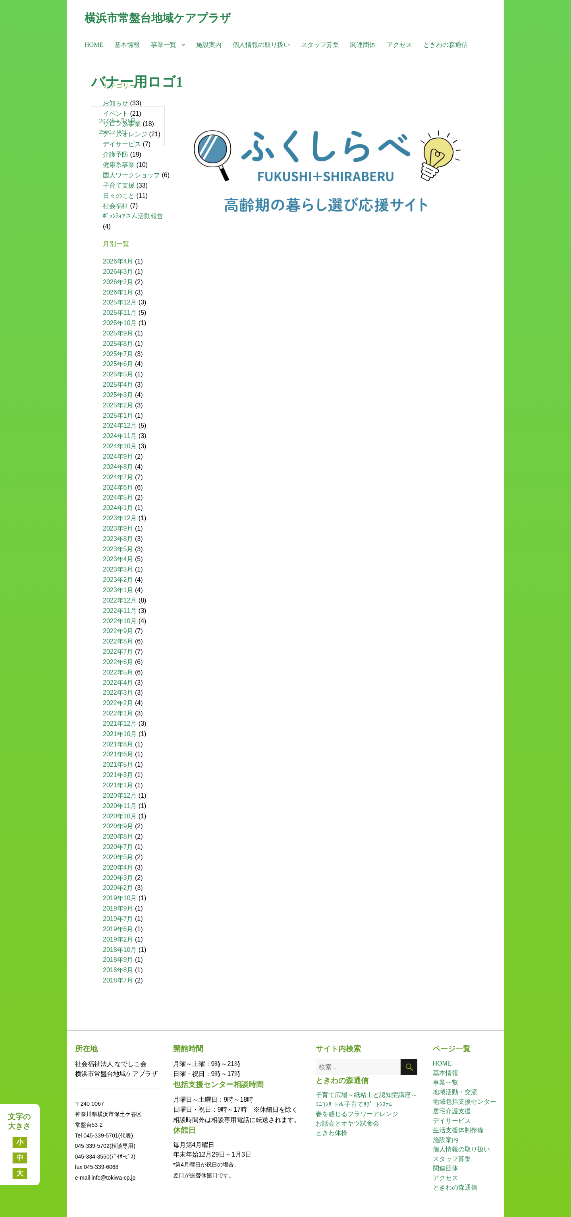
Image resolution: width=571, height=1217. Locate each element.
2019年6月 (118, 929)
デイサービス (452, 1120)
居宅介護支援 (452, 1111)
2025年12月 (120, 302)
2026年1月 (118, 292)
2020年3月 (118, 877)
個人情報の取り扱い (261, 44)
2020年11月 (120, 805)
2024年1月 (118, 507)
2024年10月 (120, 446)
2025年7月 (118, 354)
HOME (94, 44)
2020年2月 (118, 887)
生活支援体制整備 (458, 1130)
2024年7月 (118, 477)
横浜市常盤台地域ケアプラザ (158, 18)
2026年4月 (118, 261)
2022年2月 (118, 703)
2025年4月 (118, 384)
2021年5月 (118, 764)
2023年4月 (118, 559)
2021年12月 (120, 723)
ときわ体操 (331, 1133)
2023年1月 (118, 590)
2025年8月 (118, 343)
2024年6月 (118, 487)
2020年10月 (120, 816)
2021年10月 (120, 734)
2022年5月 (118, 672)
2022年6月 (118, 662)
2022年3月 (118, 692)
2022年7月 (118, 651)
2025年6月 (118, 363)
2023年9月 (118, 528)
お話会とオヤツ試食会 (347, 1123)
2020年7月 (118, 846)
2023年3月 (118, 569)
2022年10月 (120, 621)
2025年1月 (118, 415)
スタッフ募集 (320, 44)
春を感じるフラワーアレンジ (357, 1113)
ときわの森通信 (445, 44)
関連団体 (363, 44)
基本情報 (127, 44)
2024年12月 (120, 425)
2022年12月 (120, 600)
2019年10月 (120, 898)
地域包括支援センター (464, 1101)
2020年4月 (118, 867)
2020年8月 (118, 836)
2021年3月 (118, 774)
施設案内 (209, 44)
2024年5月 (118, 497)
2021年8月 (118, 744)
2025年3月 (118, 394)
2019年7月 (118, 918)
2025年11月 (120, 312)
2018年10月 (120, 949)
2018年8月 (118, 970)
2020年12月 (120, 795)
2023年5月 (118, 549)
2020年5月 (118, 857)
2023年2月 (118, 579)
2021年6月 (118, 754)
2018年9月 (118, 959)
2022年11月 (120, 610)
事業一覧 (163, 44)
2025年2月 (118, 405)
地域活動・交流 (455, 1092)
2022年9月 (118, 631)
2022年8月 (118, 641)
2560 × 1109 (113, 131)
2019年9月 (118, 908)
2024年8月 (118, 466)
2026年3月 (118, 271)
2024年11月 (120, 435)
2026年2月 (118, 282)
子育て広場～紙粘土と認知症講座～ (366, 1094)
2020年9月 (118, 826)
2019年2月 (118, 939)
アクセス (399, 44)
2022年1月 (118, 713)
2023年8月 (118, 538)
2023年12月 (120, 518)
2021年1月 (118, 785)
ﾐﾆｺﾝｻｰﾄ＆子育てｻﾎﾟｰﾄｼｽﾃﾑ (354, 1104)
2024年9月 (118, 456)
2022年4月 (118, 682)
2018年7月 (118, 980)
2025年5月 (118, 374)
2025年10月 (120, 323)
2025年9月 (118, 333)
